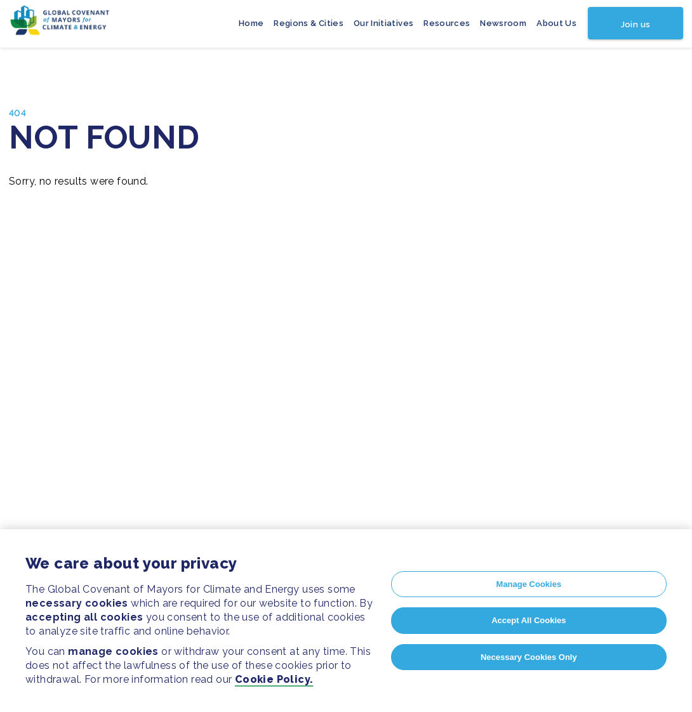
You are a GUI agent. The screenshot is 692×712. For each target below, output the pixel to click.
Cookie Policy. (274, 679)
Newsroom (503, 23)
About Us (556, 23)
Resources (446, 23)
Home (251, 23)
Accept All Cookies (528, 620)
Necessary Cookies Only (529, 657)
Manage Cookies (529, 584)
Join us (635, 24)
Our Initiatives (383, 23)
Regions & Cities (308, 23)
